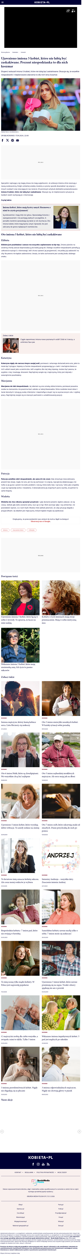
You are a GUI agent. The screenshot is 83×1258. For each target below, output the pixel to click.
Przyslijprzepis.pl (60, 1213)
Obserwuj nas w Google (40, 521)
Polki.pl (60, 1209)
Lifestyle (31, 530)
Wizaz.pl (61, 1221)
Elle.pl (20, 1205)
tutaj (18, 1253)
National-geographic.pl (20, 1226)
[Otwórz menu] (2, 2)
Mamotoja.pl (20, 1217)
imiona (5, 530)
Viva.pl (61, 1217)
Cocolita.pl (20, 1213)
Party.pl (60, 1205)
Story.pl (60, 1226)
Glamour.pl (20, 1209)
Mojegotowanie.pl (20, 1221)
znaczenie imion (18, 530)
